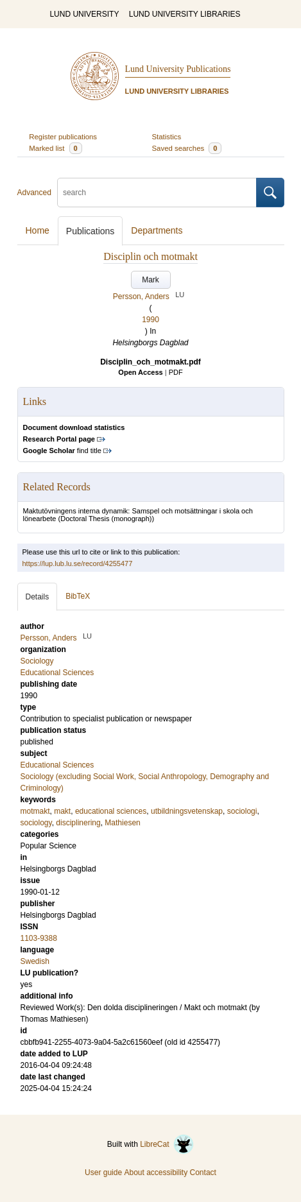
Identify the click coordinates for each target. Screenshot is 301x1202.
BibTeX (77, 596)
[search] (157, 192)
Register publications (63, 137)
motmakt (35, 811)
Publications (90, 231)
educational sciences (110, 811)
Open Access (140, 372)
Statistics (167, 137)
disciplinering (78, 822)
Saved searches (187, 148)
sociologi (242, 811)
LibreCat (167, 1144)
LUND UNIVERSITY (84, 14)
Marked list (55, 148)
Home (37, 230)
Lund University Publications (178, 69)
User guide (103, 1172)
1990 (150, 319)
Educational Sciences (57, 764)
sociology (36, 822)
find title (62, 450)
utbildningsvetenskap (187, 811)
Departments (156, 230)
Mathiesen (122, 822)
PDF (176, 372)
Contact (203, 1172)
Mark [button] (150, 279)
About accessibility (155, 1172)
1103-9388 (39, 938)
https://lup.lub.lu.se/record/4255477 (77, 563)
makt (62, 811)
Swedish (35, 961)
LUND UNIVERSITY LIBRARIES (185, 14)
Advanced (34, 192)
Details (37, 596)
